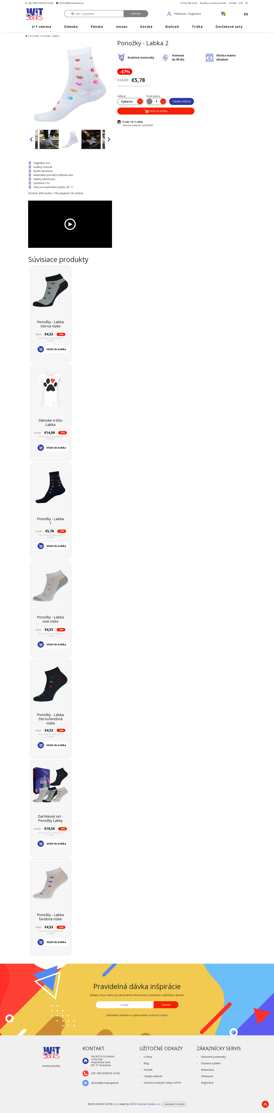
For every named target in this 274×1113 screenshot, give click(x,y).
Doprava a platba (211, 1063)
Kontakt (232, 3)
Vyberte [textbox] (126, 102)
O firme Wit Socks (188, 3)
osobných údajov (158, 1015)
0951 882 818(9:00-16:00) (39, 3)
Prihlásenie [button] (207, 1076)
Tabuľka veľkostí (181, 101)
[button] (184, 14)
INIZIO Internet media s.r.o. (145, 1104)
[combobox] (130, 101)
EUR (241, 3)
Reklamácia (207, 1069)
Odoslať (166, 1004)
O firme (148, 1056)
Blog (146, 1063)
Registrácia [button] (207, 1082)
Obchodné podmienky (213, 1056)
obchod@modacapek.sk (69, 3)
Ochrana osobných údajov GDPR (162, 1082)
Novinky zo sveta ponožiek (213, 3)
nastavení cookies (174, 1104)
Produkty (34, 35)
